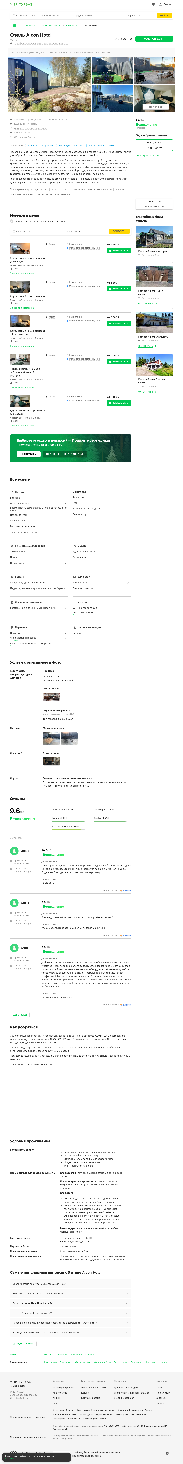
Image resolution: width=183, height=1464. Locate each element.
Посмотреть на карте (148, 155)
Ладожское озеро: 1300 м (101, 145)
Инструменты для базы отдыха (131, 1392)
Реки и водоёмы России (94, 1419)
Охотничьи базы (102, 1362)
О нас (159, 1387)
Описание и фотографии (22, 273)
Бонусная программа (93, 1381)
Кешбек (85, 1392)
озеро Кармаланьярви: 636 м (41, 145)
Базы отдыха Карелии (63, 1410)
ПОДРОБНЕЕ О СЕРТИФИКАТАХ (65, 454)
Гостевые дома (121, 1362)
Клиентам (58, 1381)
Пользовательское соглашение (27, 1417)
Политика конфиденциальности (28, 1437)
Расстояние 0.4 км (148, 298)
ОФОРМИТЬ (28, 454)
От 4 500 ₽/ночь (146, 346)
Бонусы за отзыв (91, 1398)
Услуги (39, 52)
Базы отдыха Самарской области (96, 1414)
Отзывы (49, 52)
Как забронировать (63, 1387)
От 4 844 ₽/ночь (146, 392)
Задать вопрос (23, 1343)
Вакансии (161, 1398)
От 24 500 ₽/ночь (146, 303)
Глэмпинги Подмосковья (64, 1414)
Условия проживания (82, 52)
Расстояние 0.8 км (148, 386)
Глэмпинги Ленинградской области (135, 1410)
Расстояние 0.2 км (148, 255)
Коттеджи (151, 1362)
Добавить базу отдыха (126, 1387)
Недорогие (76, 1355)
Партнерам (120, 1381)
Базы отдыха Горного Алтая (66, 1419)
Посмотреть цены (153, 39)
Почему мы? (163, 1392)
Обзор (13, 52)
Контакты (161, 1403)
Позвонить (154, 201)
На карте (48, 1355)
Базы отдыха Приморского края (131, 1414)
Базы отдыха (50, 1362)
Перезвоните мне (154, 207)
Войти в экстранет (124, 1398)
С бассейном (62, 1355)
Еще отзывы (20, 1015)
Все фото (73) (156, 107)
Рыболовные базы (82, 1362)
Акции (56, 1398)
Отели (13, 1355)
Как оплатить (60, 1392)
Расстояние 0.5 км (148, 341)
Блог (55, 1403)
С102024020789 (111, 1426)
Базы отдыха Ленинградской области (95, 1410)
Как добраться (62, 52)
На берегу (89, 1355)
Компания (161, 1381)
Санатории (65, 1362)
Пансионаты (137, 1362)
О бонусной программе (94, 1387)
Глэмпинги (163, 1362)
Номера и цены (26, 52)
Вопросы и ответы (104, 52)
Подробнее (10, 1458)
